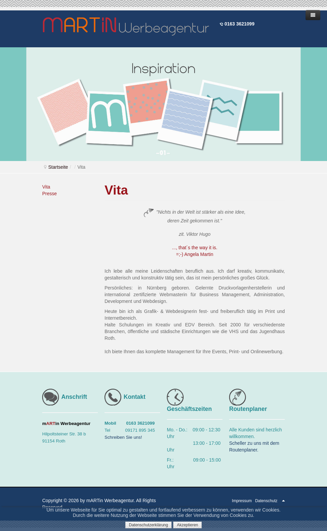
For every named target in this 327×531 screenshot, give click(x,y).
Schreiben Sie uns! (123, 437)
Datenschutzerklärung (148, 525)
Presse (49, 193)
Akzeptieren (187, 525)
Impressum (242, 500)
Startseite (58, 167)
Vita (46, 187)
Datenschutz (266, 500)
